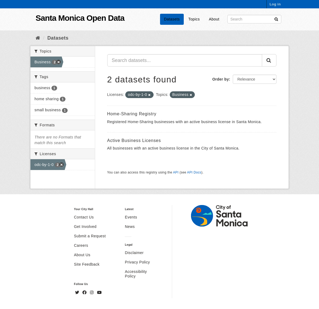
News (130, 226)
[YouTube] (99, 292)
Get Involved (85, 226)
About (214, 19)
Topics (194, 19)
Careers (81, 245)
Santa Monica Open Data (80, 17)
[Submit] (276, 18)
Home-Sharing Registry (132, 114)
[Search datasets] (254, 19)
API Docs (194, 172)
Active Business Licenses (134, 140)
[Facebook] (85, 292)
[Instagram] (92, 292)
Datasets (172, 19)
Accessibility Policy (136, 273)
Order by (220, 79)
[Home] (38, 38)
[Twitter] (78, 292)
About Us (82, 255)
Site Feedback (87, 264)
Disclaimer (134, 253)
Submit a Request (90, 236)
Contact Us (84, 217)
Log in (275, 4)
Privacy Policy (137, 262)
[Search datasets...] (184, 60)
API (175, 172)
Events (131, 217)
